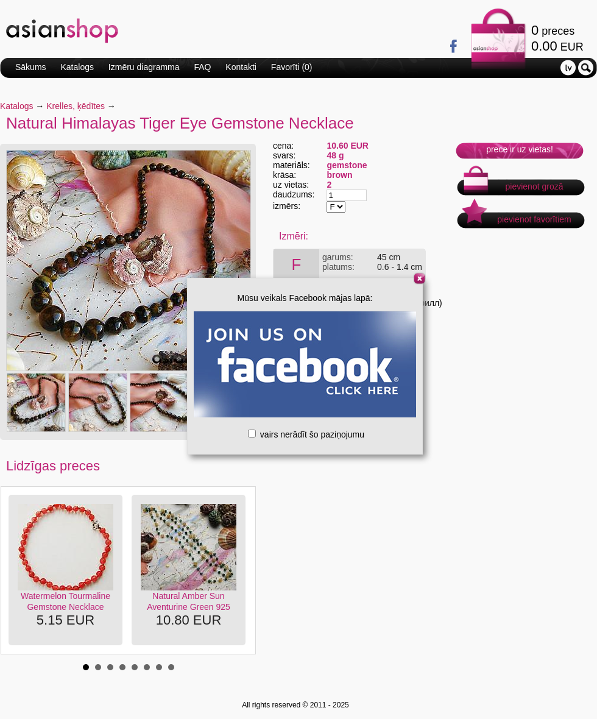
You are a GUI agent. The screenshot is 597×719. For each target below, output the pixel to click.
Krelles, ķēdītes (75, 106)
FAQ (202, 67)
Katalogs (76, 67)
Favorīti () (292, 67)
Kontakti (240, 67)
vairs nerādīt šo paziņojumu (306, 434)
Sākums (30, 67)
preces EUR (557, 38)
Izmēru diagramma (144, 67)
